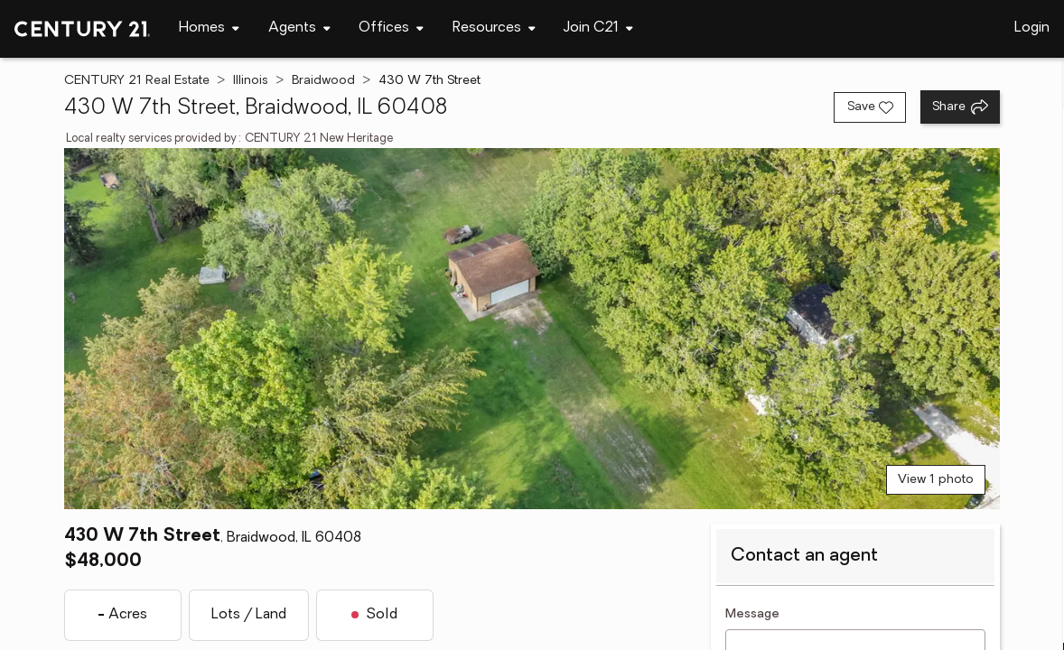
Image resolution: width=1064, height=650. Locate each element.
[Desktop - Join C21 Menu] (598, 28)
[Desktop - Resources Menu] (494, 28)
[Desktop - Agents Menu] (299, 28)
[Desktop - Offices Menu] (391, 28)
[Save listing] (870, 107)
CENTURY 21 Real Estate (137, 81)
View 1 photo (936, 480)
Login (1032, 28)
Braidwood (323, 81)
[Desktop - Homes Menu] (209, 28)
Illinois (250, 81)
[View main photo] (532, 328)
